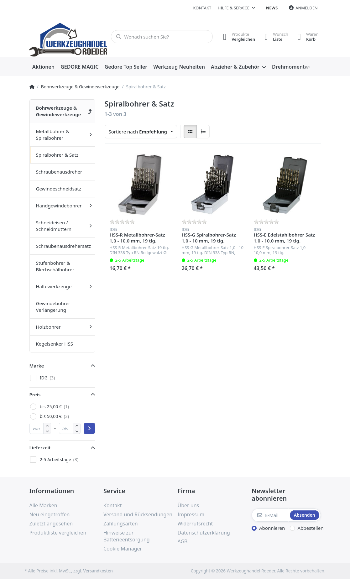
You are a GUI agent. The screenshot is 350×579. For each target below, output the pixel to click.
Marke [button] (36, 366)
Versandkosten (97, 571)
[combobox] (141, 131)
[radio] (190, 131)
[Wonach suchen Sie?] (162, 36)
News (272, 8)
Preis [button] (35, 394)
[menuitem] (43, 67)
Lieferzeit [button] (40, 447)
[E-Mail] (270, 515)
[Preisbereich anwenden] (89, 428)
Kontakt (202, 8)
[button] (47, 431)
